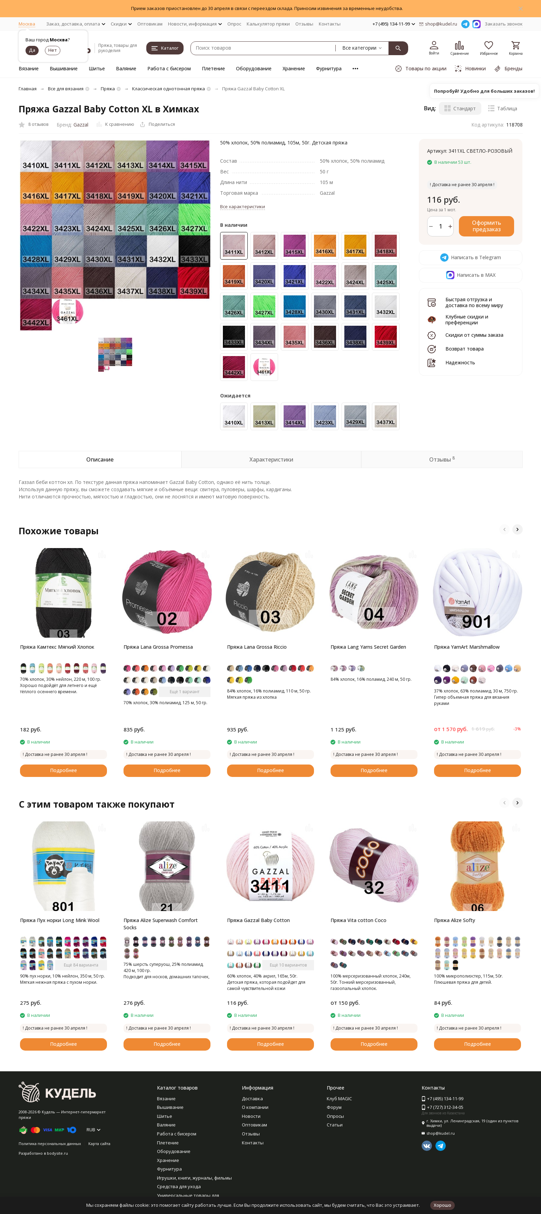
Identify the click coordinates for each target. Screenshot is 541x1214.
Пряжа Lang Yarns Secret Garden (368, 647)
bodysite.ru (57, 1153)
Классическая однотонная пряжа (168, 88)
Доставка (252, 1098)
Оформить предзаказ (486, 226)
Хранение (294, 68)
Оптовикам (150, 24)
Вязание (29, 68)
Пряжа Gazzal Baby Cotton (258, 920)
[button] (504, 529)
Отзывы (304, 24)
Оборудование (254, 68)
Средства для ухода (179, 1186)
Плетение (213, 68)
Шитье (97, 68)
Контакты (330, 24)
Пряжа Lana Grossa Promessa (158, 647)
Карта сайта (99, 1143)
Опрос (234, 24)
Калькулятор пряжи (268, 24)
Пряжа (108, 88)
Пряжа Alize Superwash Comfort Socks (161, 924)
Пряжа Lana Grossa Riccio (257, 647)
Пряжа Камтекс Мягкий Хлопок (57, 647)
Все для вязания (65, 88)
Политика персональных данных (50, 1143)
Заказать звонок (504, 24)
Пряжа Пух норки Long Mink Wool (59, 920)
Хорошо (442, 1205)
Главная (28, 88)
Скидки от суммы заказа (474, 335)
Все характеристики (242, 206)
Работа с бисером (169, 68)
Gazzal (80, 124)
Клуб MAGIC (339, 1098)
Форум (334, 1107)
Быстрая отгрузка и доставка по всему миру (474, 302)
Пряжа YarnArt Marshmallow (467, 647)
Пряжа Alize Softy (454, 920)
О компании (255, 1107)
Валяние (126, 68)
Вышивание (64, 68)
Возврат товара (464, 348)
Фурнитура (329, 68)
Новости (251, 1116)
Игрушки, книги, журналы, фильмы (194, 1178)
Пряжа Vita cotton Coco (358, 920)
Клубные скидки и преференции (466, 319)
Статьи (335, 1125)
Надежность (460, 362)
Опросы (335, 1116)
